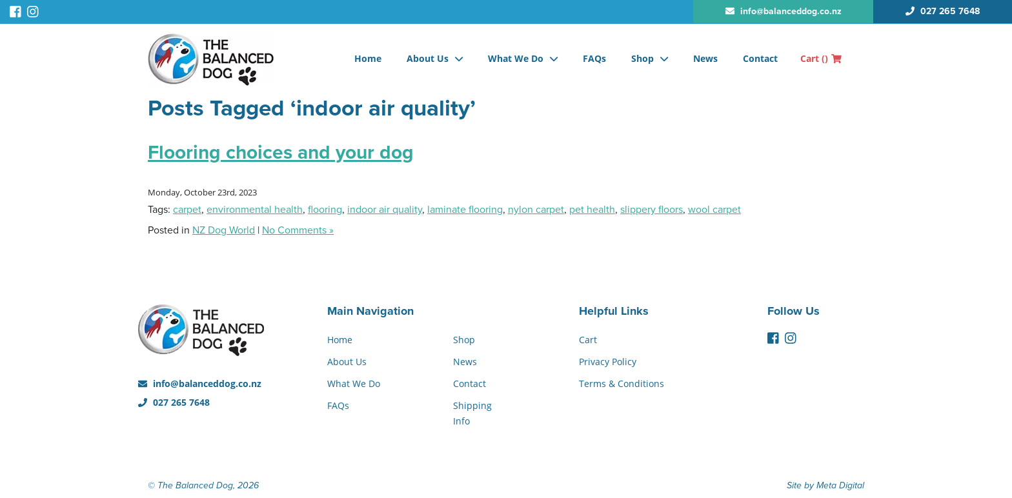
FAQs (594, 58)
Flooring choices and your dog (281, 152)
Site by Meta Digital (825, 485)
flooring (325, 209)
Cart (821, 58)
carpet (187, 209)
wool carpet (714, 209)
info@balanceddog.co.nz (199, 383)
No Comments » (298, 230)
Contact (760, 58)
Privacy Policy (607, 361)
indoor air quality (384, 209)
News (705, 58)
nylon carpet (536, 209)
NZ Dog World (223, 230)
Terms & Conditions (621, 383)
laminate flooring (465, 209)
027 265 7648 (174, 402)
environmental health (255, 209)
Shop (642, 58)
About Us (428, 58)
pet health (592, 209)
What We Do (515, 58)
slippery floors (651, 209)
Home (367, 58)
